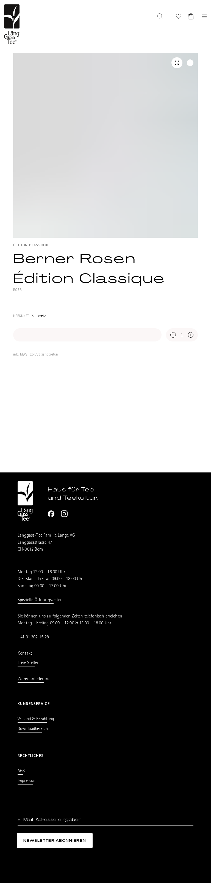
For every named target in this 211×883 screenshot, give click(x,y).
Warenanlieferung (34, 679)
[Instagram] (64, 513)
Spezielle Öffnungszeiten (40, 600)
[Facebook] (51, 513)
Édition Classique (31, 245)
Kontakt (25, 653)
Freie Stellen (29, 663)
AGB (21, 771)
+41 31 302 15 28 (33, 637)
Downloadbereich (33, 729)
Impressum (27, 781)
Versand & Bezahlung (36, 719)
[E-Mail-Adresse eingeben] (105, 819)
